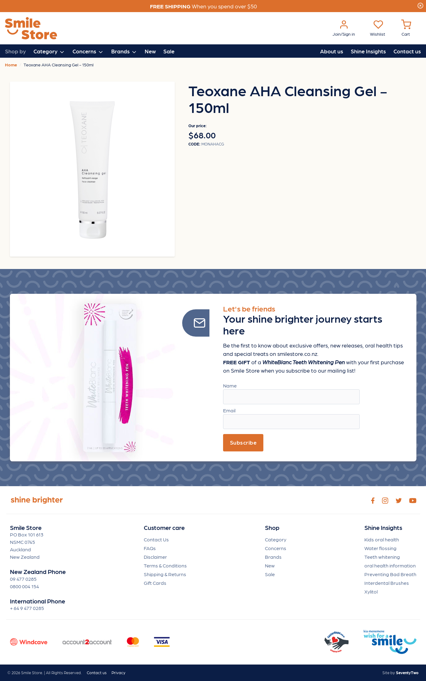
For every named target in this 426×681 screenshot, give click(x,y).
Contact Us (156, 539)
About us (331, 51)
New (150, 51)
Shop (272, 527)
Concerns (275, 548)
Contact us (407, 51)
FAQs (150, 548)
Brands (273, 557)
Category (275, 539)
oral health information (390, 565)
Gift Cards (155, 583)
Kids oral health (381, 539)
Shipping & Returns (165, 574)
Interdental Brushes (386, 583)
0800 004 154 (24, 586)
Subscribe (243, 442)
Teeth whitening (382, 557)
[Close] (420, 5)
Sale (168, 51)
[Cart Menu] (406, 28)
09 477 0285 (23, 579)
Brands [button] (124, 51)
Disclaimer (155, 557)
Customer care (164, 527)
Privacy (118, 672)
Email (229, 410)
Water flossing (380, 548)
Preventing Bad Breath (390, 574)
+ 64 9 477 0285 (27, 608)
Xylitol (371, 591)
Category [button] (49, 51)
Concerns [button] (88, 51)
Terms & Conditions (165, 565)
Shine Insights (368, 51)
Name (230, 385)
